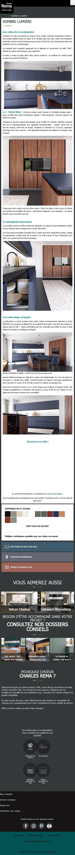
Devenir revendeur (8, 799)
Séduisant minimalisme (56, 609)
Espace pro (4, 805)
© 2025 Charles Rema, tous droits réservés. (37, 851)
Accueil (4, 15)
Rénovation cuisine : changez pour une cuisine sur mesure (37, 659)
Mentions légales (36, 835)
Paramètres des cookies (10, 811)
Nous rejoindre (6, 794)
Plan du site (19, 835)
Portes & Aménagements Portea (37, 841)
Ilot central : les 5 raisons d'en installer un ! (13, 659)
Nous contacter (54, 835)
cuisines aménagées (54, 494)
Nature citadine (19, 609)
